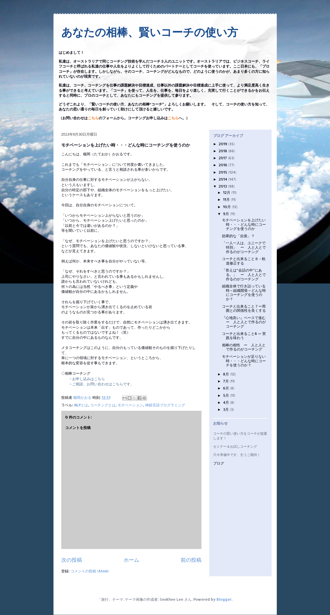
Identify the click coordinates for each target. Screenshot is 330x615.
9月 (226, 213)
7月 (226, 381)
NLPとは (81, 405)
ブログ (218, 463)
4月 (226, 402)
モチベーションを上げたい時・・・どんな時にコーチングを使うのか (244, 224)
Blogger (224, 599)
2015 (223, 172)
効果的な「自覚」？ (238, 236)
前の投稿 (191, 560)
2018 (223, 151)
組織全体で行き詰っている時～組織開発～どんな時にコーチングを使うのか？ (244, 292)
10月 (227, 206)
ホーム (131, 560)
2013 (223, 186)
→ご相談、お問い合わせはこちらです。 (101, 384)
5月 (226, 395)
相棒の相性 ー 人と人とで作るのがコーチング (244, 347)
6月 (226, 388)
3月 (226, 409)
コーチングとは (103, 405)
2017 (223, 158)
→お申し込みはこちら (87, 379)
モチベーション (130, 405)
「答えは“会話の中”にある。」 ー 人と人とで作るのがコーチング (244, 274)
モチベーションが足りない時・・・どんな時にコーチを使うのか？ (244, 360)
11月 (227, 199)
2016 (223, 165)
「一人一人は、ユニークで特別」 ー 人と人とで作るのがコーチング (244, 247)
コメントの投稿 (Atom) (90, 571)
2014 (223, 179)
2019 (223, 144)
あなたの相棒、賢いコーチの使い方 (149, 32)
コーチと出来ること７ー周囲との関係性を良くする (244, 308)
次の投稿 (71, 560)
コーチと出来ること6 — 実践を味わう (244, 335)
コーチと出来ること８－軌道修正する (244, 260)
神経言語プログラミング (165, 405)
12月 (227, 192)
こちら (93, 118)
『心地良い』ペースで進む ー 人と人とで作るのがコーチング (245, 322)
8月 (226, 374)
